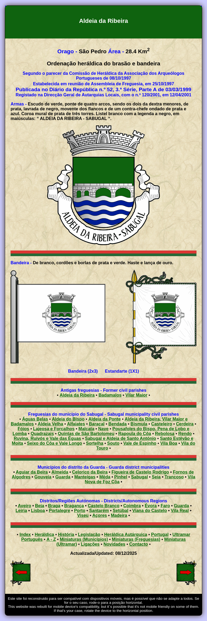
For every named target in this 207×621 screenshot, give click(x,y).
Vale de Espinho (139, 443)
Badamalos (109, 395)
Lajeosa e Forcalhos (54, 428)
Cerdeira (185, 424)
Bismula (138, 424)
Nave (103, 428)
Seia (156, 477)
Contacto (138, 544)
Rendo (185, 433)
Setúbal (120, 510)
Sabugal (139, 477)
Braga (54, 505)
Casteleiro (161, 424)
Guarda (62, 477)
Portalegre (59, 510)
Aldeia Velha (50, 424)
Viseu (82, 515)
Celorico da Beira (90, 472)
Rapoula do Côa (134, 433)
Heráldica (44, 534)
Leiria (21, 510)
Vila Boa (168, 443)
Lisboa (38, 510)
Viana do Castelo (149, 510)
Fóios (23, 428)
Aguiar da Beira (32, 472)
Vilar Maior (136, 395)
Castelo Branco (103, 505)
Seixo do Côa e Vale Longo (54, 443)
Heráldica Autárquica (125, 534)
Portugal (159, 534)
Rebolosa (164, 433)
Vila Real (180, 510)
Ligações (90, 544)
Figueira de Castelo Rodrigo (140, 472)
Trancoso (174, 477)
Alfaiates (76, 424)
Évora (151, 505)
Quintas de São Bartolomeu (86, 433)
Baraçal (97, 424)
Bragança (74, 505)
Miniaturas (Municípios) (84, 539)
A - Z (51, 539)
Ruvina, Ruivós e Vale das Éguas (47, 438)
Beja (39, 505)
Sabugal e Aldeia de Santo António (120, 438)
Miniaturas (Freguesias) (136, 539)
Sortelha (94, 443)
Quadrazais (42, 433)
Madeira (119, 515)
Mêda (104, 477)
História (66, 534)
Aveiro (24, 505)
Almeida (59, 472)
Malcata (86, 428)
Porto (79, 510)
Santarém (99, 510)
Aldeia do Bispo (68, 419)
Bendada (117, 424)
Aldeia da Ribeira (77, 395)
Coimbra (132, 505)
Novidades (114, 544)
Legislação (89, 534)
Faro (165, 505)
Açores (99, 515)
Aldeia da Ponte (104, 419)
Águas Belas (35, 419)
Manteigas (84, 477)
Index (25, 534)
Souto (113, 443)
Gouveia (42, 477)
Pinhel (120, 477)
